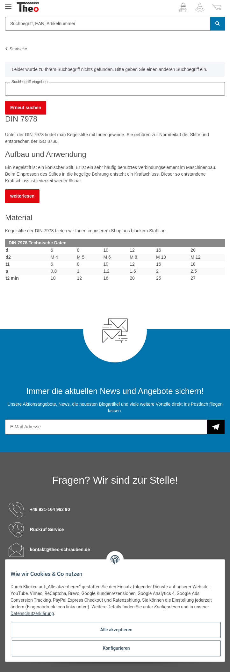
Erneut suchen (25, 107)
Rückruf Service (47, 529)
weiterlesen (22, 196)
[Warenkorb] (216, 7)
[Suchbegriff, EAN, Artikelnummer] (108, 24)
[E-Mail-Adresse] (106, 426)
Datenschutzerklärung (32, 613)
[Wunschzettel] (199, 7)
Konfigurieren (116, 648)
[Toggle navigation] (8, 4)
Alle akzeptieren (116, 629)
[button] (183, 7)
